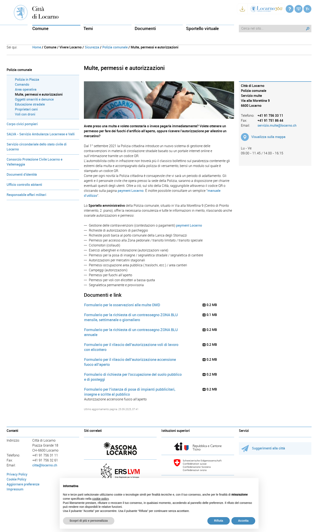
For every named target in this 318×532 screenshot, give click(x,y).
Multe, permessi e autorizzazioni (39, 94)
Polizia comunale (115, 47)
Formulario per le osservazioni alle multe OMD (122, 305)
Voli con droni (25, 114)
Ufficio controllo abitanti (24, 185)
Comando (22, 84)
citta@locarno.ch (44, 465)
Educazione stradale (30, 104)
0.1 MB (210, 315)
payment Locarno (131, 191)
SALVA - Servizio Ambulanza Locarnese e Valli (41, 134)
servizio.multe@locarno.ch (277, 125)
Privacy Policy (17, 474)
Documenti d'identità (22, 175)
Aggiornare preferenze (23, 484)
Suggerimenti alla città (263, 448)
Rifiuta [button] (218, 520)
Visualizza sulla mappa (268, 137)
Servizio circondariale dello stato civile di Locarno (37, 146)
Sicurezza (92, 47)
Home (36, 47)
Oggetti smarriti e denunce (34, 99)
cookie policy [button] (100, 498)
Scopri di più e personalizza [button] (89, 520)
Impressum (15, 489)
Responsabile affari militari (26, 195)
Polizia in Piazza (27, 80)
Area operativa (25, 89)
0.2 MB (210, 305)
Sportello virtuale (202, 28)
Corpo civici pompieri (22, 124)
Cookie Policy (16, 479)
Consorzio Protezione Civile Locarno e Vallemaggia (34, 161)
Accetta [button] (243, 520)
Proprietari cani (26, 109)
